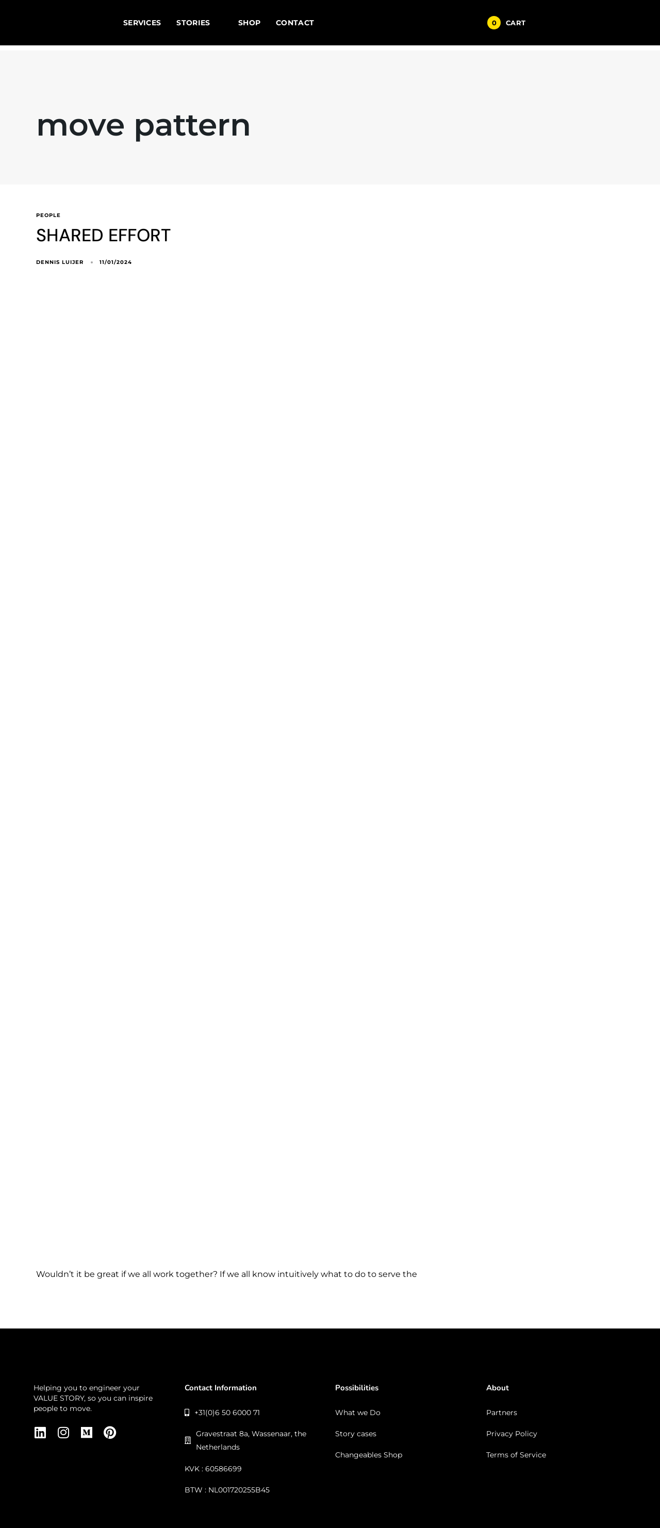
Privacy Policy (511, 1433)
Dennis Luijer (60, 262)
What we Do (358, 1412)
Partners (501, 1412)
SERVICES (142, 22)
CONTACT (295, 22)
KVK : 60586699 (213, 1468)
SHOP (249, 22)
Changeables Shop (368, 1454)
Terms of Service (516, 1454)
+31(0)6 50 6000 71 (222, 1412)
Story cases (355, 1433)
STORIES (199, 22)
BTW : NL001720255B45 (227, 1489)
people (48, 215)
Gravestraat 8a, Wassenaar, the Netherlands (246, 1440)
